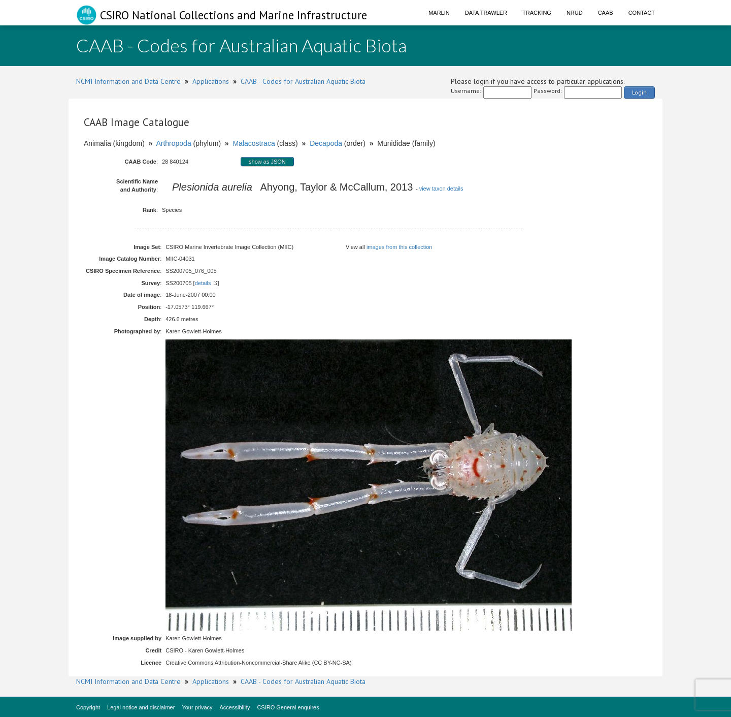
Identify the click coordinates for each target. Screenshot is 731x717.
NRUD (575, 13)
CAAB (605, 13)
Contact (641, 13)
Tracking (536, 13)
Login (639, 92)
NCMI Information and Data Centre (128, 81)
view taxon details (441, 188)
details (203, 283)
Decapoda (326, 143)
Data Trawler (486, 13)
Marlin (439, 13)
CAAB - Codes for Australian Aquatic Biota (303, 81)
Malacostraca (253, 143)
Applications (210, 81)
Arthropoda (173, 143)
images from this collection (400, 247)
